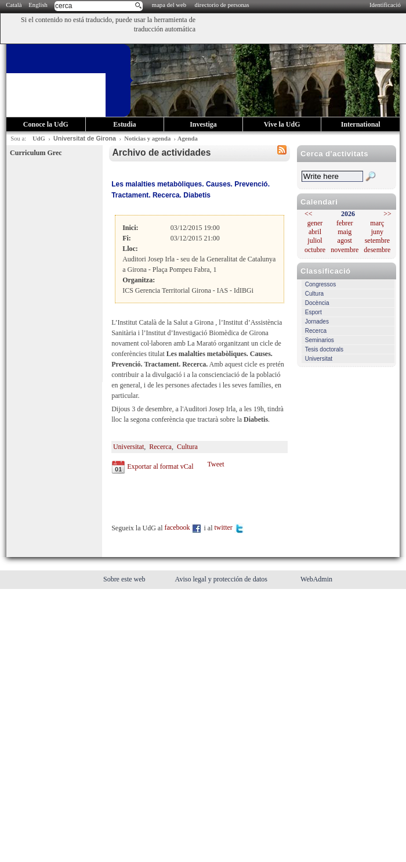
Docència (317, 303)
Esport (313, 312)
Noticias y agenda (147, 138)
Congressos (320, 284)
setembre (377, 240)
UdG (38, 138)
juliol (314, 240)
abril (315, 232)
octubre (314, 250)
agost (345, 240)
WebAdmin (316, 579)
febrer (344, 223)
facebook (183, 527)
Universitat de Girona (84, 138)
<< (308, 214)
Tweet (215, 464)
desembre (377, 250)
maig (344, 232)
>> (387, 214)
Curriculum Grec (35, 153)
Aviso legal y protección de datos (222, 579)
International (360, 124)
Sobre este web (125, 579)
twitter (229, 527)
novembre (344, 250)
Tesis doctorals (324, 349)
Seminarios (319, 340)
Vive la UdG (282, 124)
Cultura (314, 293)
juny (377, 232)
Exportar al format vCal (160, 466)
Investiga (203, 124)
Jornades (317, 321)
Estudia (124, 124)
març (377, 223)
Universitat (318, 358)
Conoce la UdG (45, 124)
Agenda (187, 138)
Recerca (316, 331)
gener (315, 223)
